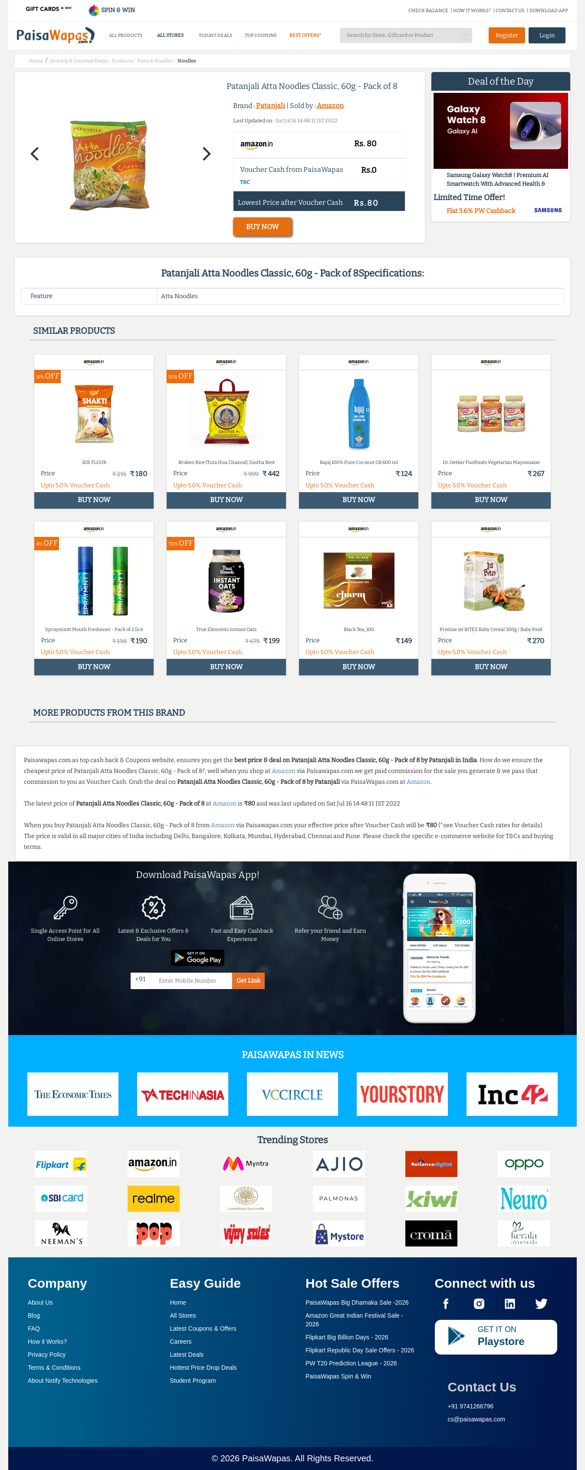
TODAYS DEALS (215, 35)
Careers (181, 1341)
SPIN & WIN (111, 10)
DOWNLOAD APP (548, 10)
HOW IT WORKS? (472, 10)
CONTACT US (510, 10)
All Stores (183, 1315)
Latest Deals (187, 1354)
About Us (40, 1302)
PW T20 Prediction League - (351, 1363)
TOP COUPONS (260, 35)
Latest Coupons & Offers (203, 1328)
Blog (34, 1315)
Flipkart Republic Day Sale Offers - (360, 1350)
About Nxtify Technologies (63, 1380)
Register (507, 35)
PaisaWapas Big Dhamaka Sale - (357, 1302)
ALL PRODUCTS (125, 35)
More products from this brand (109, 712)
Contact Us (482, 1387)
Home (178, 1302)
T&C (245, 182)
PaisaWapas (266, 1458)
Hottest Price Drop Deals (203, 1367)
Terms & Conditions (54, 1367)
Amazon (330, 106)
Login (547, 35)
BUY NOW (262, 227)
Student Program (193, 1380)
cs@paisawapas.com (477, 1419)
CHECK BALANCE (428, 10)
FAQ (34, 1328)
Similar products (74, 331)
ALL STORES (170, 35)
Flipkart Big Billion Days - (347, 1337)
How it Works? (47, 1341)
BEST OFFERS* (305, 35)
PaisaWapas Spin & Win (338, 1376)
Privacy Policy (47, 1354)
